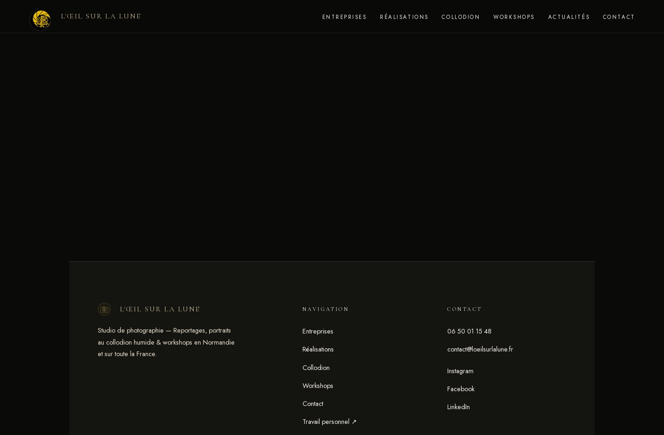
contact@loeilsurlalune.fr (480, 349)
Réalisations (404, 17)
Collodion (461, 17)
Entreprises (344, 17)
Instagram (460, 370)
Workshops (514, 17)
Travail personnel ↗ (329, 421)
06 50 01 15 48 (469, 331)
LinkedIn (458, 406)
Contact (619, 17)
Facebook (460, 388)
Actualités (569, 17)
